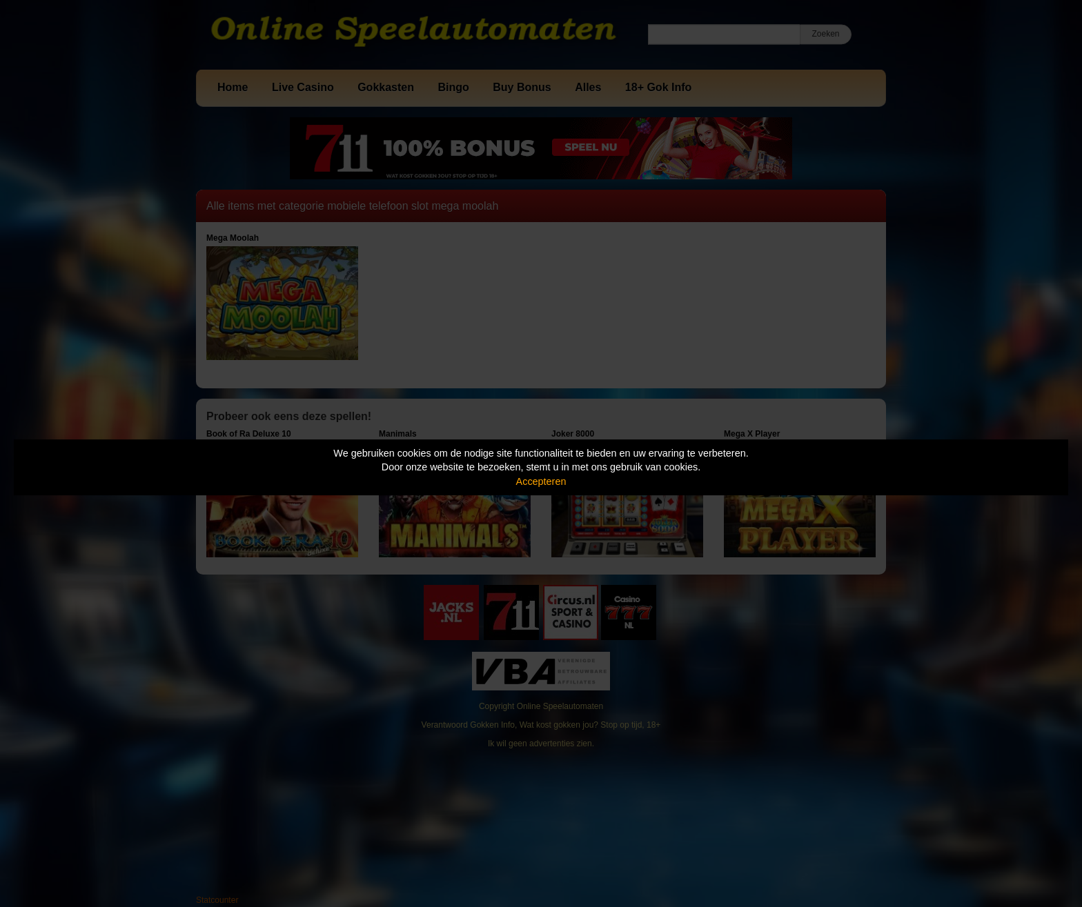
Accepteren (541, 481)
